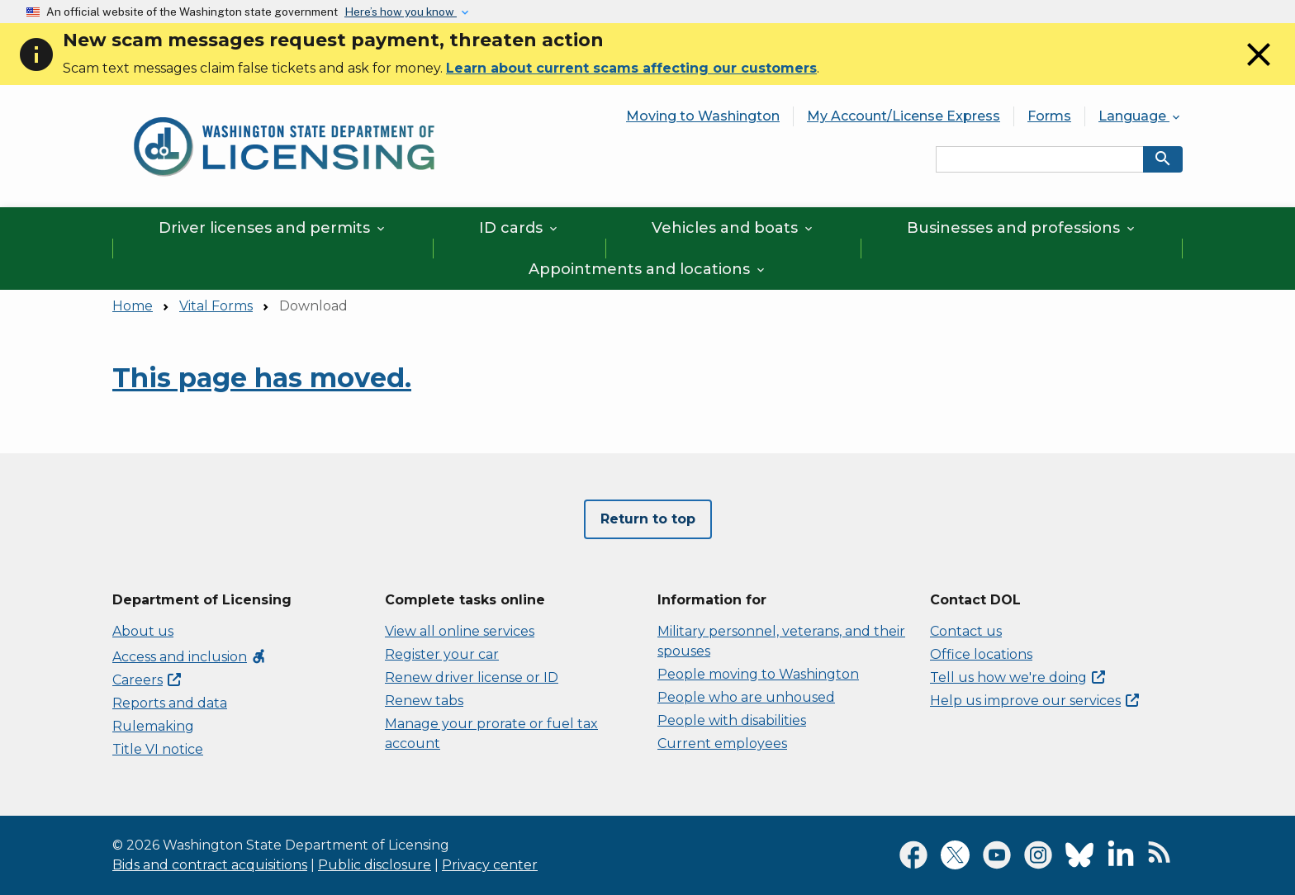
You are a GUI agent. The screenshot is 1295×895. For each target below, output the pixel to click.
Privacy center (490, 865)
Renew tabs (424, 700)
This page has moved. (261, 378)
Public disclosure (374, 865)
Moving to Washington (703, 116)
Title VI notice (157, 749)
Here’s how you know (400, 11)
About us (142, 631)
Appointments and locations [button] (648, 269)
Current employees (722, 743)
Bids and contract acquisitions (209, 865)
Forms (1049, 116)
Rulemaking (153, 726)
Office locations (981, 654)
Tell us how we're (1017, 677)
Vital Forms (216, 306)
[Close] (1258, 70)
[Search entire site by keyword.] (1040, 159)
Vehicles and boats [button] (733, 228)
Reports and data (169, 703)
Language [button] (1140, 116)
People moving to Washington (758, 674)
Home (132, 306)
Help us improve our (1034, 700)
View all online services (459, 631)
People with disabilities (731, 720)
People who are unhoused (746, 697)
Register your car (442, 654)
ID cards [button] (519, 228)
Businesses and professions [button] (1022, 228)
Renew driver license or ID (471, 677)
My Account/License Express (903, 116)
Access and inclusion (189, 657)
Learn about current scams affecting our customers (631, 68)
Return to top (647, 519)
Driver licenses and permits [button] (273, 228)
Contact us (966, 631)
